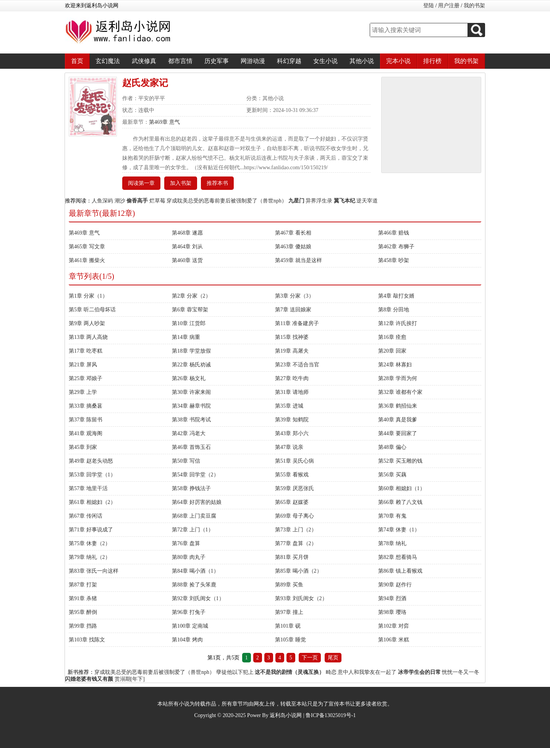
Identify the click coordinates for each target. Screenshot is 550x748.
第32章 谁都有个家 (400, 392)
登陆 (428, 5)
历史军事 (216, 61)
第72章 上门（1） (193, 530)
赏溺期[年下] (130, 679)
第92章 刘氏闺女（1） (198, 598)
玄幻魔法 (107, 61)
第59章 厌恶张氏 (294, 488)
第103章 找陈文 (87, 640)
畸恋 (331, 672)
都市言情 (180, 61)
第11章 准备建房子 (297, 323)
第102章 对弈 (393, 626)
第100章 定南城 (190, 626)
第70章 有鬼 (392, 516)
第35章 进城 (289, 406)
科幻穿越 (289, 61)
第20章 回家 (392, 351)
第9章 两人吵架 (87, 323)
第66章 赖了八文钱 (400, 502)
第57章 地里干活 (88, 488)
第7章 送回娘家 (293, 309)
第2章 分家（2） (191, 296)
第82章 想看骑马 (397, 557)
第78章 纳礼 (392, 543)
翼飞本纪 (344, 201)
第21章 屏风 (83, 365)
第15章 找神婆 (292, 337)
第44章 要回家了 (397, 433)
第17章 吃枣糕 (85, 351)
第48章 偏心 (392, 447)
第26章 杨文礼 (188, 378)
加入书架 (180, 183)
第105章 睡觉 (290, 640)
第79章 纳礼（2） (89, 557)
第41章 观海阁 (85, 433)
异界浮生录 (319, 201)
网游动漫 (253, 61)
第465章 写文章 (87, 246)
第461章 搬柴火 (87, 260)
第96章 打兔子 (188, 612)
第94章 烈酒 (392, 598)
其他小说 (361, 61)
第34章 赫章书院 (191, 406)
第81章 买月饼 (292, 557)
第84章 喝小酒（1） (195, 571)
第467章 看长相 (293, 233)
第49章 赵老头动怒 (91, 461)
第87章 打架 (83, 585)
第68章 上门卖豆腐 (194, 516)
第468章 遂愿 (187, 233)
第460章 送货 (187, 260)
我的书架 (474, 5)
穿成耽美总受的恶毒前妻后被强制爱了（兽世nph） (227, 201)
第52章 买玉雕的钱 (400, 461)
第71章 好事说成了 (91, 530)
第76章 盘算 (186, 543)
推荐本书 (217, 183)
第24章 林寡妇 (395, 365)
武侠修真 (144, 61)
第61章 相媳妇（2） (92, 502)
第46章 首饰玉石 (191, 447)
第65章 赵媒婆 (292, 502)
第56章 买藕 (392, 475)
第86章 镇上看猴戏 (400, 571)
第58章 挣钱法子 (191, 488)
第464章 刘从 (187, 246)
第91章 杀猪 (83, 598)
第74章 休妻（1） (399, 530)
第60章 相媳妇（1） (401, 488)
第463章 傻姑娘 (293, 246)
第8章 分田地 (393, 309)
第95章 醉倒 (83, 612)
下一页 (310, 658)
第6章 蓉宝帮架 (190, 309)
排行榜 (432, 61)
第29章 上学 (83, 392)
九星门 (296, 201)
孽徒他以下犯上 (235, 672)
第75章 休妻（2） (89, 543)
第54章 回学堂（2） (195, 475)
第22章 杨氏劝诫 (191, 365)
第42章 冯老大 (188, 433)
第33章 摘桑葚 (85, 406)
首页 (77, 61)
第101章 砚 (288, 626)
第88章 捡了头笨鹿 (194, 585)
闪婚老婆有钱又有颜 (89, 679)
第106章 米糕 (393, 640)
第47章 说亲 (289, 447)
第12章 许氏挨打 (397, 323)
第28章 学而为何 (397, 378)
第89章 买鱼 (289, 585)
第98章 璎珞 (392, 612)
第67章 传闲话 (85, 516)
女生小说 (325, 61)
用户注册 (448, 5)
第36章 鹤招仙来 (397, 406)
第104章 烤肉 (187, 640)
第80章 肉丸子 (188, 557)
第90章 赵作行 (395, 585)
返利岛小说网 (286, 715)
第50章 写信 (186, 461)
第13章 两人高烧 (88, 337)
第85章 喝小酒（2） (298, 571)
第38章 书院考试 (191, 420)
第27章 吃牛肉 (292, 378)
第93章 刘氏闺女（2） (301, 598)
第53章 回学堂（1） (92, 475)
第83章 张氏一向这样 (93, 571)
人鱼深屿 (102, 201)
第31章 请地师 (292, 392)
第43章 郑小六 (292, 433)
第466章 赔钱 (393, 233)
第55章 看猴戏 (292, 475)
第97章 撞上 (289, 612)
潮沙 (120, 201)
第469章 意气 (164, 122)
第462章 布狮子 (396, 246)
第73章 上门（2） (296, 530)
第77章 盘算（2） (296, 543)
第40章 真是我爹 (397, 420)
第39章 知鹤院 (292, 420)
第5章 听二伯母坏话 (92, 309)
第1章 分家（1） (88, 296)
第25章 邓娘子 (85, 378)
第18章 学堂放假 (191, 351)
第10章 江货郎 (188, 323)
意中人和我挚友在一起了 (367, 672)
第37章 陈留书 (85, 420)
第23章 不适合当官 (297, 365)
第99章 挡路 (83, 626)
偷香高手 (137, 201)
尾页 (333, 658)
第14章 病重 (186, 337)
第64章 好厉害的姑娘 (197, 502)
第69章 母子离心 (294, 516)
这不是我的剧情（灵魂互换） (289, 672)
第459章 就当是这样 (298, 260)
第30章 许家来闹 (191, 392)
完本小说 (398, 61)
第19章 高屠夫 (292, 351)
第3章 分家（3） (294, 296)
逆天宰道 (367, 201)
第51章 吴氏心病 (294, 461)
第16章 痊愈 (392, 337)
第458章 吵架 (393, 260)
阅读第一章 (141, 183)
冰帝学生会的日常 (419, 672)
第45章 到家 (83, 447)
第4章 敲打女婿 (396, 296)
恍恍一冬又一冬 (460, 672)
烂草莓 (157, 201)
